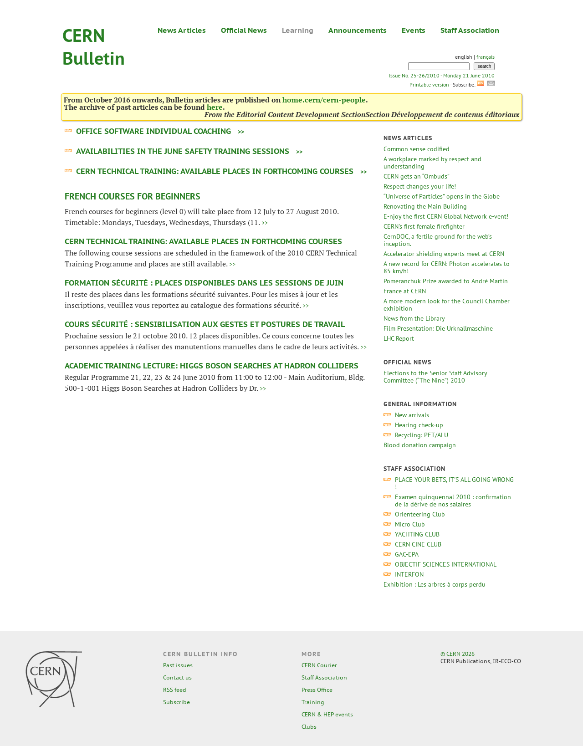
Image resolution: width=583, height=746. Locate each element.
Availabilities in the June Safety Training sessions (182, 151)
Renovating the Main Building (425, 206)
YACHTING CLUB (417, 534)
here (215, 107)
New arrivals (412, 415)
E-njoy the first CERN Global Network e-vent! (446, 216)
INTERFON (409, 574)
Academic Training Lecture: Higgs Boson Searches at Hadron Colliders (211, 366)
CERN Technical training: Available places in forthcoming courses (214, 171)
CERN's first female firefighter (424, 226)
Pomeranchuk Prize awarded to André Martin (446, 281)
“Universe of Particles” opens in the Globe (442, 196)
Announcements (357, 30)
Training (313, 702)
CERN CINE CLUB (418, 544)
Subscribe (176, 702)
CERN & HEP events (327, 714)
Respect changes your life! (420, 186)
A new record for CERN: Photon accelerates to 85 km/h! (447, 267)
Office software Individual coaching (153, 131)
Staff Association (469, 30)
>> (241, 132)
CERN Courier (319, 665)
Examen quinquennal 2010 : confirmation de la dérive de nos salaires (453, 500)
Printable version (429, 84)
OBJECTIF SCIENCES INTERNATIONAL (445, 564)
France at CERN (405, 291)
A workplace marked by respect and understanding (432, 162)
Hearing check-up (419, 425)
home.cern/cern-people (324, 100)
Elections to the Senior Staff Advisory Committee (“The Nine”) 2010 (435, 376)
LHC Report (399, 338)
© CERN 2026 (457, 653)
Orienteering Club (420, 514)
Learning (297, 30)
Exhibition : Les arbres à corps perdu (435, 584)
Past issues (178, 665)
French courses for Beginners (132, 196)
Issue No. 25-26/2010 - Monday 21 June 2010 (442, 75)
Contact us (177, 677)
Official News (244, 30)
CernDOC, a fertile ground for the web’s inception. (438, 240)
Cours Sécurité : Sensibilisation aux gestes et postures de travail (205, 324)
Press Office (317, 689)
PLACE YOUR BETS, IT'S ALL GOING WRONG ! (454, 483)
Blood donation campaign (420, 445)
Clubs (309, 726)
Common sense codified (417, 149)
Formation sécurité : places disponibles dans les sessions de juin (204, 283)
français (485, 56)
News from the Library (414, 318)
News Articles (182, 30)
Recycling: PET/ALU (421, 435)
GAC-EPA (406, 554)
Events (413, 30)
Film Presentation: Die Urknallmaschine (438, 328)
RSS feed (174, 689)
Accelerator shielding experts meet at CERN (444, 254)
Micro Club (410, 524)
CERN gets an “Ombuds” (416, 176)
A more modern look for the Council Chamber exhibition (447, 304)
